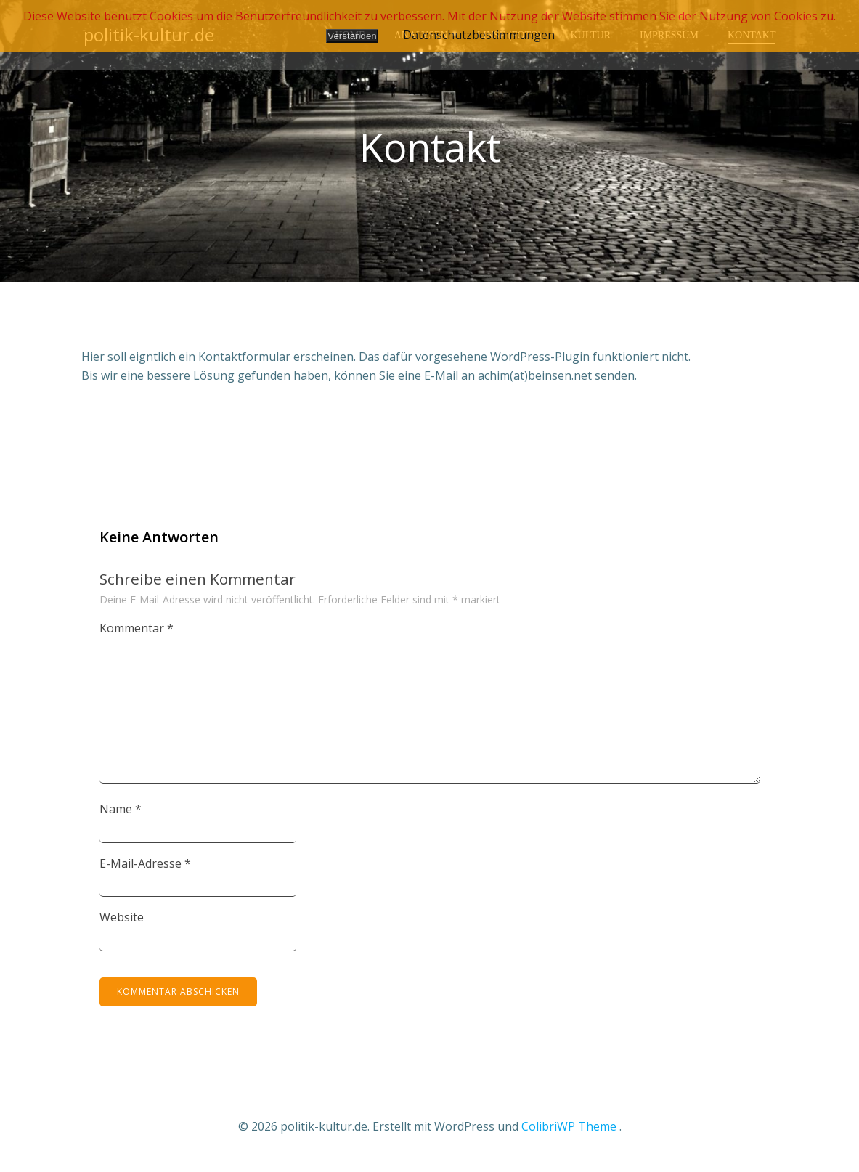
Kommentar (136, 632)
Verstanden (351, 35)
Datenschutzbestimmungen (479, 35)
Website (121, 921)
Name (120, 813)
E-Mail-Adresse (145, 866)
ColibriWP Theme (568, 1129)
